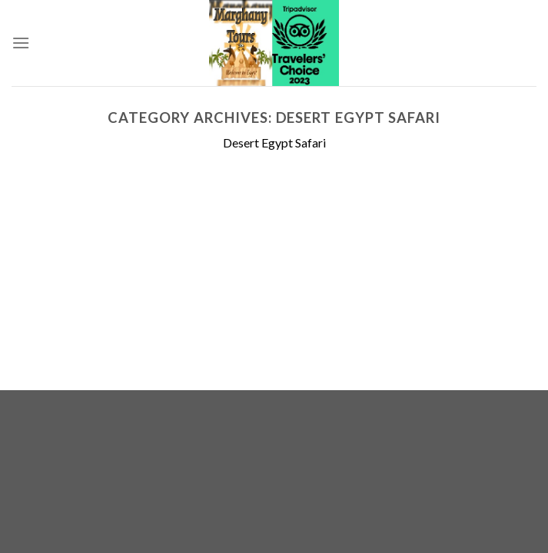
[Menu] (21, 42)
